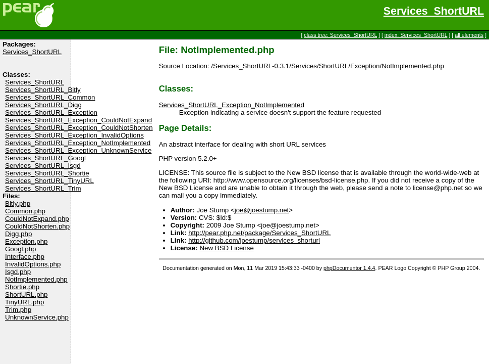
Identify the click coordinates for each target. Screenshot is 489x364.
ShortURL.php (26, 294)
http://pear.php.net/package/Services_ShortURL (259, 233)
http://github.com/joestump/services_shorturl (254, 240)
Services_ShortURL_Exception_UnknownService (78, 150)
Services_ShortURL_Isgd (43, 165)
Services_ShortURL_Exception (51, 112)
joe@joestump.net (262, 210)
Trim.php (18, 309)
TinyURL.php (24, 302)
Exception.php (26, 241)
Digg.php (18, 234)
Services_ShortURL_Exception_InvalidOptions (74, 135)
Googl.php (20, 249)
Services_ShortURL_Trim (43, 188)
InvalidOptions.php (33, 264)
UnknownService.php (37, 317)
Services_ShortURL (434, 11)
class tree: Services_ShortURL (340, 35)
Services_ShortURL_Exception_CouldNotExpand (78, 120)
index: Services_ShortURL (416, 35)
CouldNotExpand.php (37, 218)
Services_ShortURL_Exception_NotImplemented (77, 143)
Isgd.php (18, 272)
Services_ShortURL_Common (50, 97)
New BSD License (226, 248)
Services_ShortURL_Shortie (47, 173)
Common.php (25, 211)
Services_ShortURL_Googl (45, 158)
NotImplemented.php (36, 279)
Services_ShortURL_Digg (43, 105)
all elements (469, 35)
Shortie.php (22, 287)
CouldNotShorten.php (37, 226)
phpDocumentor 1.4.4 (349, 268)
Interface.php (24, 256)
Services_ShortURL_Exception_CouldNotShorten (79, 127)
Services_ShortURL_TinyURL (49, 181)
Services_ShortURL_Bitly (43, 90)
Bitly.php (17, 203)
